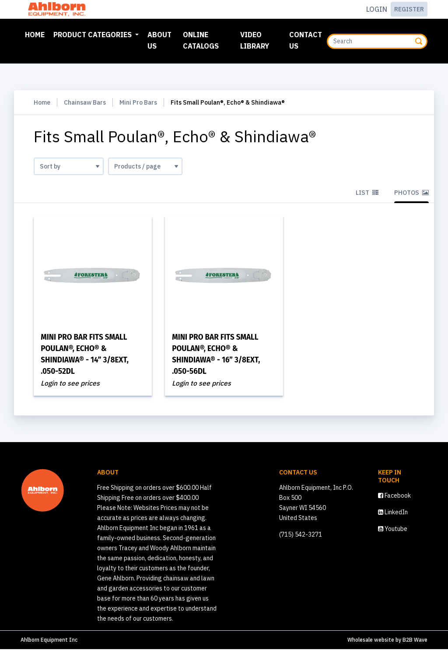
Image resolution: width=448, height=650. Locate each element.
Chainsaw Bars (85, 102)
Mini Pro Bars (138, 102)
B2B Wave (414, 640)
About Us (159, 40)
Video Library (254, 40)
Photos (411, 193)
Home (36, 33)
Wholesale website (370, 640)
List (367, 193)
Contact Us (305, 40)
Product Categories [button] (93, 34)
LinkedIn (393, 513)
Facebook (394, 496)
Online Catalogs (201, 40)
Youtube (392, 530)
